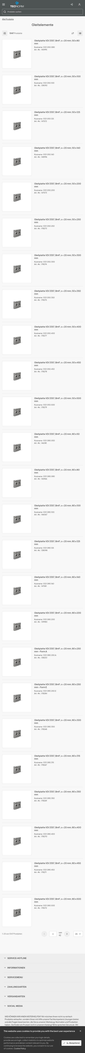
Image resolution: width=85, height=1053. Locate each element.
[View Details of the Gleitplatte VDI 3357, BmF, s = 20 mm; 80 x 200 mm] (16, 626)
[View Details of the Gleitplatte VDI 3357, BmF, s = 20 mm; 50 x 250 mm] (16, 232)
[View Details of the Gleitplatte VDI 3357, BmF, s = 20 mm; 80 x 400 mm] (16, 840)
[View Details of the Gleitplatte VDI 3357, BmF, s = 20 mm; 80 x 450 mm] (16, 876)
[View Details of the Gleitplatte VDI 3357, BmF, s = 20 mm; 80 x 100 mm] (16, 518)
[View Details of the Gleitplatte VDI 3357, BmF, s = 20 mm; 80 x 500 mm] (16, 912)
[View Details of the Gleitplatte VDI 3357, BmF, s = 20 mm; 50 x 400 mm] (16, 339)
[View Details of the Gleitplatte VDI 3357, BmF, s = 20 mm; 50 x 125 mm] (16, 125)
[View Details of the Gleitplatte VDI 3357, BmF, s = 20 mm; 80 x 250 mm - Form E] (16, 697)
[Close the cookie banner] (80, 1031)
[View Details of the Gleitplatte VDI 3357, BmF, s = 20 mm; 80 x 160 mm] (16, 590)
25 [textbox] (76, 934)
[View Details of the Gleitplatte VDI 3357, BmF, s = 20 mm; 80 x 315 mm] (16, 769)
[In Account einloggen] (71, 4)
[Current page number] (53, 934)
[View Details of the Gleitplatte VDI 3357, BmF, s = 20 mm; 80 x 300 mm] (16, 733)
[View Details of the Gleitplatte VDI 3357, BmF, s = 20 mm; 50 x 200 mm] (16, 196)
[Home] (17, 4)
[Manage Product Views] (80, 33)
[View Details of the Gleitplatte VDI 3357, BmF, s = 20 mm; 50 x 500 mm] (16, 411)
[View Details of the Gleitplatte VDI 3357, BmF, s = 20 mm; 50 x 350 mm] (16, 304)
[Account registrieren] (79, 4)
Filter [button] (4, 33)
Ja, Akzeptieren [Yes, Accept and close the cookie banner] (71, 1043)
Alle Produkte (8, 19)
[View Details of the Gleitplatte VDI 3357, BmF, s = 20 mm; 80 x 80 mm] (16, 483)
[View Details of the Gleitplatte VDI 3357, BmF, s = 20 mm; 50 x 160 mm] (16, 161)
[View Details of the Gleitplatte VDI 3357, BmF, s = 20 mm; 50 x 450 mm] (16, 375)
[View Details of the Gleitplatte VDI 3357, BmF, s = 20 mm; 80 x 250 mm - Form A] (16, 661)
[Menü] (4, 4)
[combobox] (42, 12)
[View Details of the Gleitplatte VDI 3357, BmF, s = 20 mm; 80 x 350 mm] (16, 804)
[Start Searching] (4, 12)
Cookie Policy (20, 1048)
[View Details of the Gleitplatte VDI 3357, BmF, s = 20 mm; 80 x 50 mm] (16, 447)
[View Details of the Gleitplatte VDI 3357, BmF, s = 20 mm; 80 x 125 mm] (16, 554)
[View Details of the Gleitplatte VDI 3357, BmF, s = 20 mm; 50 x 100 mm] (16, 89)
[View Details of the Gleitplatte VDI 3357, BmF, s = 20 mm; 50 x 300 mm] (16, 268)
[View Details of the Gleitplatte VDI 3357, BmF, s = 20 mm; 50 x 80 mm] (16, 53)
